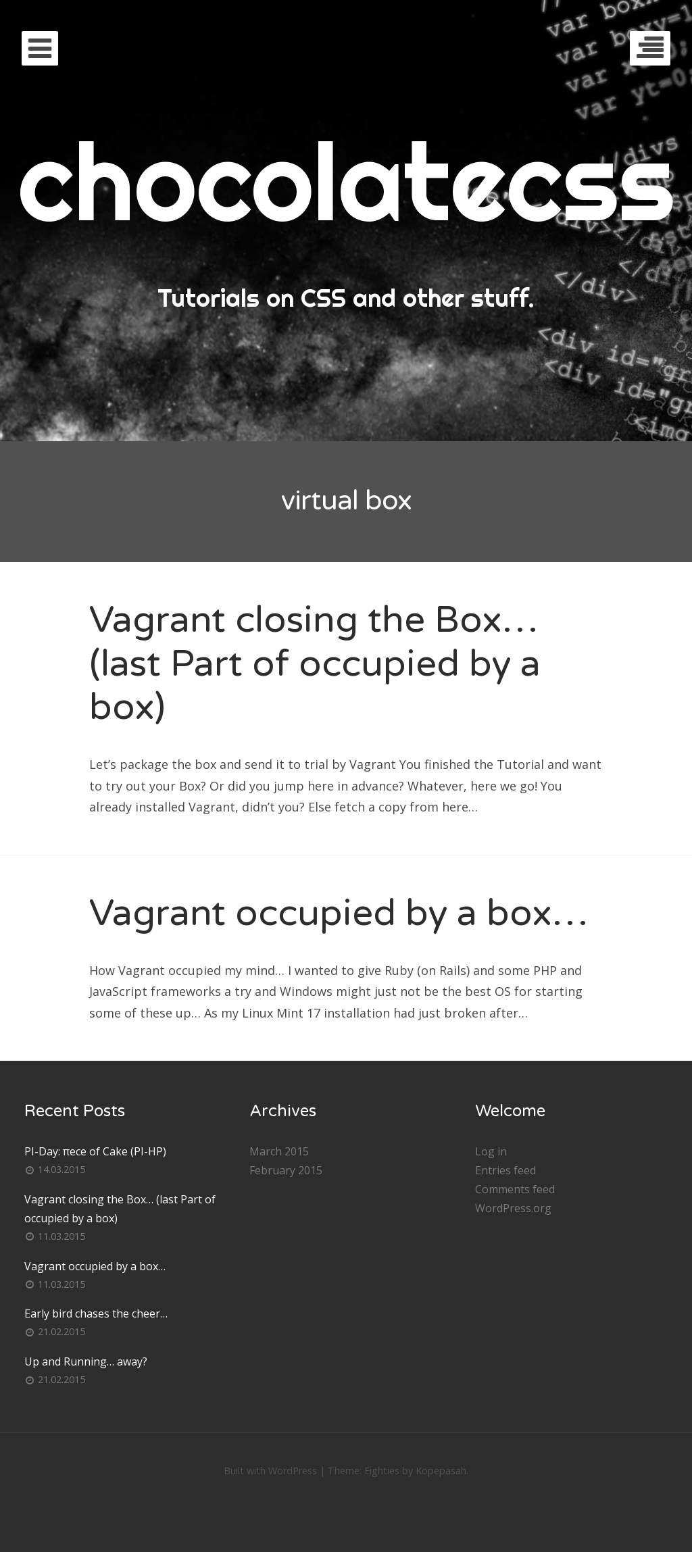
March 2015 (279, 1151)
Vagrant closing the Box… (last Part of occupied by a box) (315, 664)
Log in (491, 1151)
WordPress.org (513, 1208)
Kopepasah (441, 1470)
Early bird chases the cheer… (96, 1313)
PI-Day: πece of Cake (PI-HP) (95, 1151)
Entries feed (505, 1170)
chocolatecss (346, 181)
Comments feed (515, 1189)
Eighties (381, 1470)
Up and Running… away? (85, 1361)
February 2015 (285, 1170)
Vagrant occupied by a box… (338, 913)
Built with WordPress (270, 1470)
